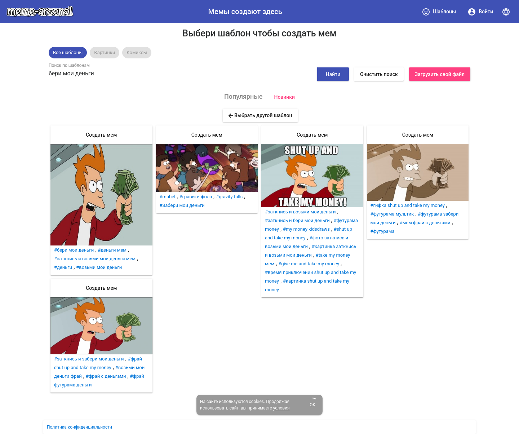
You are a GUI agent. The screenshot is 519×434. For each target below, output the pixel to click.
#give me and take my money (308, 263)
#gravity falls (229, 196)
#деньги (63, 267)
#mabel (168, 196)
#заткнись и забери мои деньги (89, 359)
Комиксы (137, 52)
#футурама (383, 231)
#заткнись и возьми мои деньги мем (95, 258)
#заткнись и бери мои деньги (297, 220)
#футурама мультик (392, 214)
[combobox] (180, 73)
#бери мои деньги (74, 250)
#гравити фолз (195, 196)
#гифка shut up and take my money (408, 205)
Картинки (104, 52)
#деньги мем (112, 250)
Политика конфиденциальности (79, 427)
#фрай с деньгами (106, 376)
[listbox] (259, 52)
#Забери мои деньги (182, 205)
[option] (68, 52)
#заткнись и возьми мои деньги (300, 211)
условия (281, 408)
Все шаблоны (68, 52)
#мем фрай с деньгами (425, 222)
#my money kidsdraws (306, 229)
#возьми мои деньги (99, 267)
